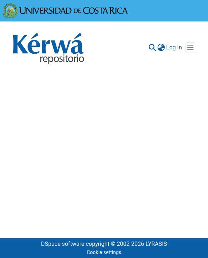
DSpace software (62, 243)
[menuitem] (161, 47)
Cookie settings (104, 252)
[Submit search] (152, 47)
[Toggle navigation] (190, 47)
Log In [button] (174, 47)
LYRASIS (156, 243)
